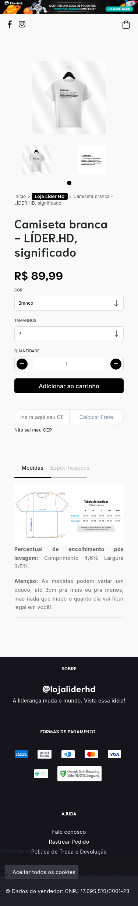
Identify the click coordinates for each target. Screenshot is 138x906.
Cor (18, 290)
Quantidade (27, 351)
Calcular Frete (96, 417)
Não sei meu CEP (33, 430)
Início (20, 196)
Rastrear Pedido (69, 842)
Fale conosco (69, 832)
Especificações (69, 468)
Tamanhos (25, 320)
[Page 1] (69, 183)
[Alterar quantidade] (69, 364)
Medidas (32, 468)
